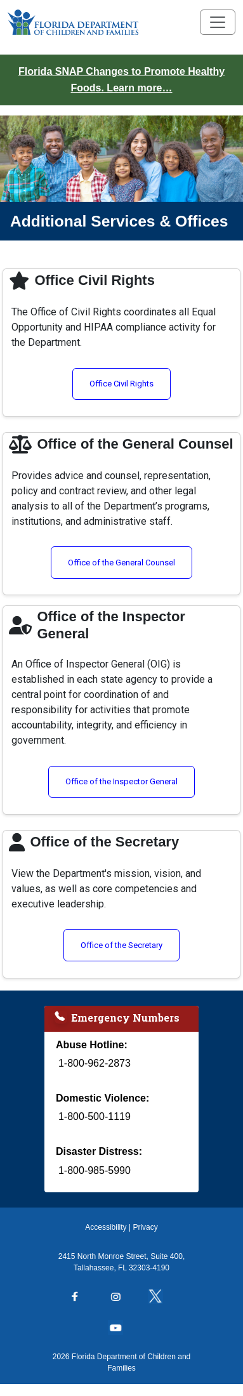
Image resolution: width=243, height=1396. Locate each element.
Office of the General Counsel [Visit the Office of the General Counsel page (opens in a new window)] (130, 561)
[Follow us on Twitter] (162, 1298)
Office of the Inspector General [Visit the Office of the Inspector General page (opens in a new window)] (130, 780)
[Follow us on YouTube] (122, 1329)
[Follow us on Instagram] (122, 1298)
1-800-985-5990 (94, 1170)
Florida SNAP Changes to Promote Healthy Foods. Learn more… (121, 79)
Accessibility (105, 1227)
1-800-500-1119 (94, 1116)
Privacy (145, 1227)
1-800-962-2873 (94, 1063)
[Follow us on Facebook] (81, 1298)
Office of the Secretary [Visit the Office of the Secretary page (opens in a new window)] (130, 944)
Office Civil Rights (130, 382)
